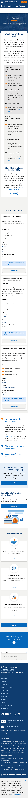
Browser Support (6, 705)
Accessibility (5, 708)
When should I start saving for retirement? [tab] (14, 447)
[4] (5, 378)
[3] (14, 324)
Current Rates (5, 684)
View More (17, 625)
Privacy (3, 699)
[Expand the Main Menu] (2, 1)
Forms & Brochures (7, 687)
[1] (6, 52)
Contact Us (4, 690)
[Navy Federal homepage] (11, 2)
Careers (3, 682)
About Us (4, 679)
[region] (14, 788)
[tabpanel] (14, 433)
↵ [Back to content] (17, 656)
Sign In (24, 2)
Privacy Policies (16, 794)
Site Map (4, 696)
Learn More (14, 193)
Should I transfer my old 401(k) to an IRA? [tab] (13, 455)
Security (3, 702)
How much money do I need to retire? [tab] (13, 420)
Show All (24, 652)
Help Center (5, 693)
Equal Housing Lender (12, 727)
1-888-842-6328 (7, 669)
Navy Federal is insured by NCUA (15, 721)
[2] (5, 242)
